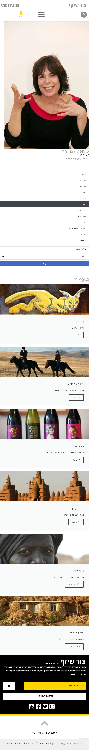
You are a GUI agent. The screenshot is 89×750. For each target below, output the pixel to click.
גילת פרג (83, 234)
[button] (41, 14)
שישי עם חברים (73, 159)
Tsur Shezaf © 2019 (44, 733)
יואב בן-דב (82, 180)
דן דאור (83, 174)
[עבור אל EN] (84, 15)
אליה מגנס (82, 216)
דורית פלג (82, 198)
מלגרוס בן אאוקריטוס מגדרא (75, 228)
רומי (84, 222)
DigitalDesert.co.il (71, 743)
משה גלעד (82, 192)
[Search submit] (44, 263)
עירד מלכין (82, 210)
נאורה (86, 159)
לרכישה (76, 459)
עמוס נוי (83, 240)
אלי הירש (83, 186)
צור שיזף (78, 4)
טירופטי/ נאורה (75, 151)
